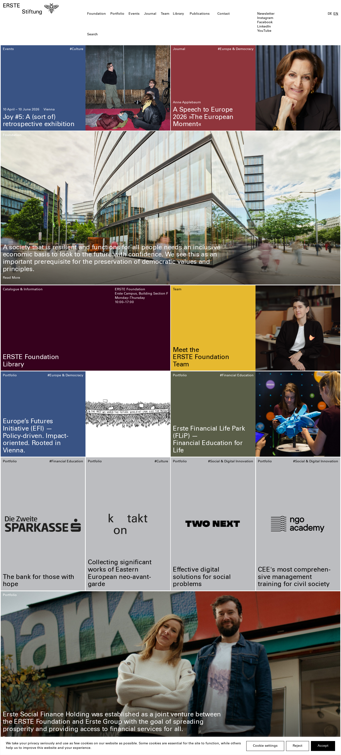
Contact (223, 14)
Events (134, 14)
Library (178, 14)
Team (165, 14)
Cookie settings (265, 746)
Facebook (265, 22)
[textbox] (143, 34)
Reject (297, 746)
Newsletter (265, 14)
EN (335, 14)
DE (330, 14)
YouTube (264, 31)
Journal (150, 14)
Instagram (265, 18)
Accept (323, 746)
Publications (200, 14)
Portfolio (117, 14)
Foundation (96, 14)
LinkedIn (264, 26)
